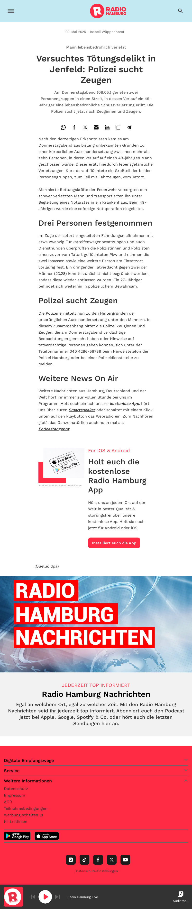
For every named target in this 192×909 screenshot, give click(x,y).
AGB (8, 801)
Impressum (14, 795)
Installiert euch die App (114, 543)
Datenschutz (16, 788)
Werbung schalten (21, 815)
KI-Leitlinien (15, 821)
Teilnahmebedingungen (25, 808)
